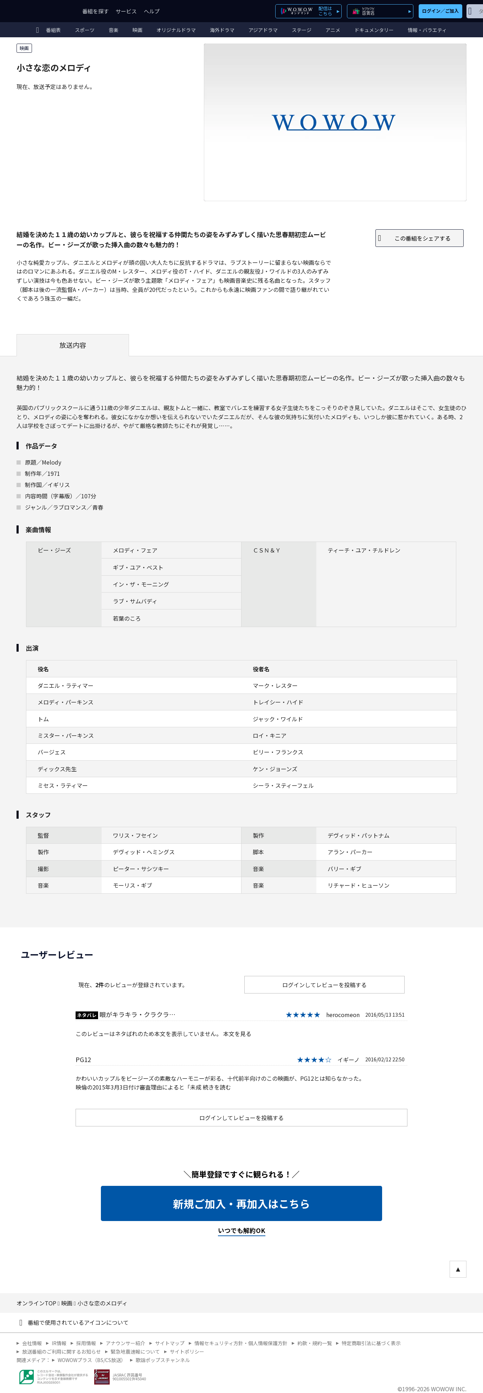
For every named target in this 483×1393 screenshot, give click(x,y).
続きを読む (217, 1087)
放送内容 (72, 345)
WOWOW (42, 11)
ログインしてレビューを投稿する (324, 984)
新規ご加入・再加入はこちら (241, 1203)
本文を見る (237, 1033)
